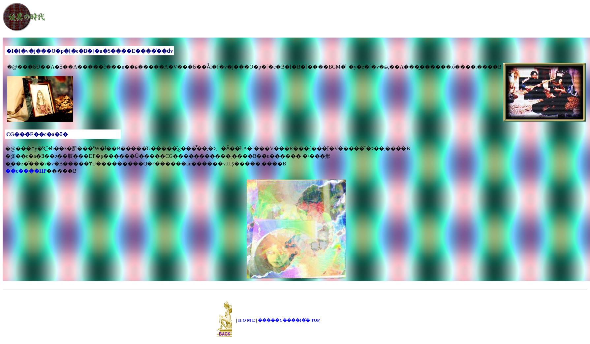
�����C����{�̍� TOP (288, 320)
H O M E (246, 320)
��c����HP (26, 171)
